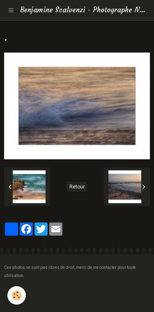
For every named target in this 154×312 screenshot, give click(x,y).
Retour (77, 187)
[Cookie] (16, 295)
